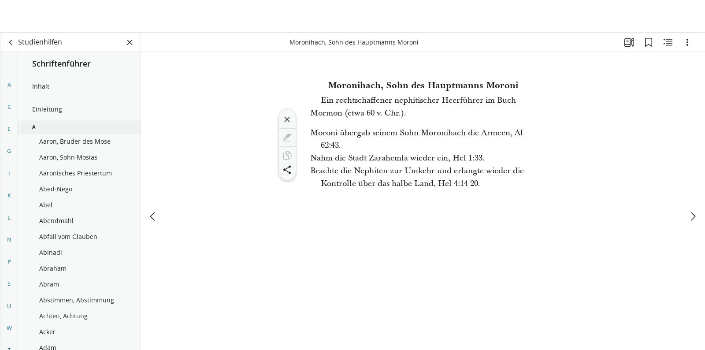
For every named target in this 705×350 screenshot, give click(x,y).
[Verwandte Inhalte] (668, 42)
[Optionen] (687, 42)
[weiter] (692, 184)
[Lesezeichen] (648, 42)
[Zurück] (11, 42)
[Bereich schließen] (130, 42)
